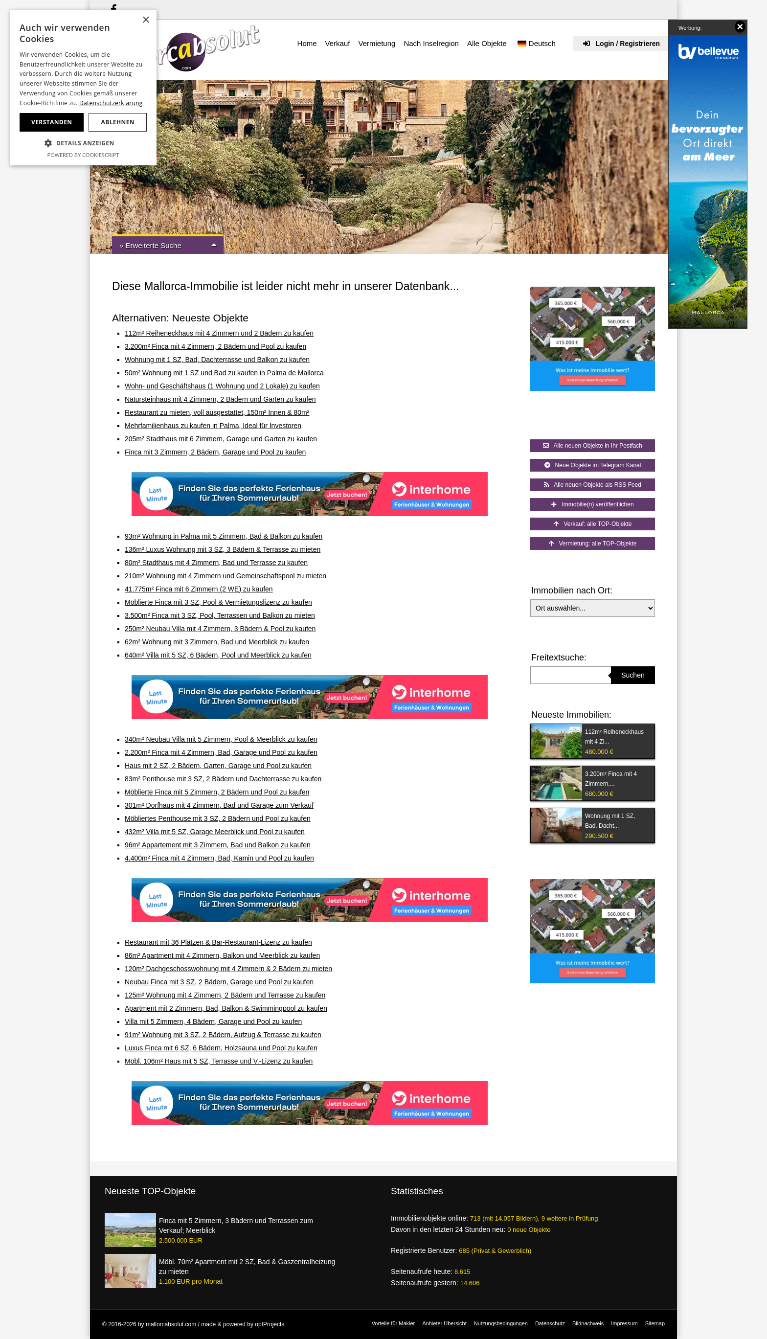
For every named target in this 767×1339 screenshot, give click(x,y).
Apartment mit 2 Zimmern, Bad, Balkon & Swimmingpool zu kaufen (226, 1008)
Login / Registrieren (621, 43)
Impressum (624, 1323)
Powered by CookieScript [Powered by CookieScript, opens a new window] (83, 155)
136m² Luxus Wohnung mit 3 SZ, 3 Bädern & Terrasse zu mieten (222, 549)
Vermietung (376, 43)
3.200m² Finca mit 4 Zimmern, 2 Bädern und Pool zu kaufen (215, 346)
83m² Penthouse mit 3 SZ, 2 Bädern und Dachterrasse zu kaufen (223, 779)
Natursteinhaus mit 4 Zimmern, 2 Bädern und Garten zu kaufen (220, 399)
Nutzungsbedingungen (501, 1323)
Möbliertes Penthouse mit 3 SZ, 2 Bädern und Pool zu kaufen (218, 818)
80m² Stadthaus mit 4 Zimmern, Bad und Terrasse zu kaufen (216, 563)
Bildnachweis (588, 1323)
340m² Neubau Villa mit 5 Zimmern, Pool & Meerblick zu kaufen (221, 739)
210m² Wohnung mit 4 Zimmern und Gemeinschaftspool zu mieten (225, 576)
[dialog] (83, 87)
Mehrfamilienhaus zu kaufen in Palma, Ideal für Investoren (213, 426)
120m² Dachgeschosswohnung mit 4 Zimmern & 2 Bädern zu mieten (228, 969)
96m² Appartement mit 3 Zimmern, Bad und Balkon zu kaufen (218, 845)
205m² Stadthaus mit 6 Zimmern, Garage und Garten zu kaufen (221, 439)
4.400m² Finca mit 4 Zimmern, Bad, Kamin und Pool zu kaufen (219, 858)
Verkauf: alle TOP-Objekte (593, 524)
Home (307, 43)
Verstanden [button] (51, 122)
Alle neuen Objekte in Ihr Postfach (592, 445)
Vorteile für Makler (393, 1323)
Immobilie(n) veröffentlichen (592, 504)
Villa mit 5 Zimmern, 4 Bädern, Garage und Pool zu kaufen (213, 1021)
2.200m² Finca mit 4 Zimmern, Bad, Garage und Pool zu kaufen (221, 752)
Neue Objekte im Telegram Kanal (592, 465)
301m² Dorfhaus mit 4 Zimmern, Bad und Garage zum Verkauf (219, 805)
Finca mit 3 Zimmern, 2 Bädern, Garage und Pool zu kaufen (215, 452)
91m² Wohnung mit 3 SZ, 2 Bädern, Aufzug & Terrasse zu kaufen (223, 1035)
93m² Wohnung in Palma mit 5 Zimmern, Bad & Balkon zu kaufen (223, 536)
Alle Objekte (487, 43)
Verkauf (337, 43)
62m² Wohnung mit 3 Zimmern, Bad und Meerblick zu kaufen (217, 642)
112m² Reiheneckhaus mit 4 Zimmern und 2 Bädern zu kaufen (219, 333)
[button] (83, 143)
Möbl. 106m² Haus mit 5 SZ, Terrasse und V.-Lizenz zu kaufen (219, 1061)
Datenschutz (550, 1323)
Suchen (632, 675)
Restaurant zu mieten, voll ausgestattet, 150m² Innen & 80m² (217, 412)
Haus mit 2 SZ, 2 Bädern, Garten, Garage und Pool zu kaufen (218, 766)
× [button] (145, 20)
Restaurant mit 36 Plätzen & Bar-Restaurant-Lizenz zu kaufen (218, 942)
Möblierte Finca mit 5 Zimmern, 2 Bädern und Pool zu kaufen (217, 792)
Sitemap (655, 1323)
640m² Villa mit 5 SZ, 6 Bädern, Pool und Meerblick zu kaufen (218, 655)
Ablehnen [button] (118, 122)
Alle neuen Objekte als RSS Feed (592, 484)
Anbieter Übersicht (444, 1323)
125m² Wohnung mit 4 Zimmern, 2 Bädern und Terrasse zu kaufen (225, 995)
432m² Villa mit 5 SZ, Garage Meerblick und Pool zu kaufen (215, 832)
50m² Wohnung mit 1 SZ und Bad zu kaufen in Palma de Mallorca (224, 373)
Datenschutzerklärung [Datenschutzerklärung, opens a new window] (111, 103)
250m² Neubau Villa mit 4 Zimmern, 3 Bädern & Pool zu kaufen (220, 629)
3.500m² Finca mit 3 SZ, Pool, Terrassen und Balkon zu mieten (220, 615)
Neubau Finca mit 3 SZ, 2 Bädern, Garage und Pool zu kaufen (219, 982)
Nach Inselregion (431, 43)
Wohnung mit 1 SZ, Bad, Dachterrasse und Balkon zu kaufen (217, 359)
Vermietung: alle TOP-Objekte (593, 543)
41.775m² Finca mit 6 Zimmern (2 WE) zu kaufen (199, 589)
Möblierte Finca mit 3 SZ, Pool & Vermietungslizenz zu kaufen (218, 602)
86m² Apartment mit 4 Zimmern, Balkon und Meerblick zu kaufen (222, 955)
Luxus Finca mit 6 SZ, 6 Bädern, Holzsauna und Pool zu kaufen (221, 1048)
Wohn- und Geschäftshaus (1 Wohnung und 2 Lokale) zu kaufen (222, 386)
